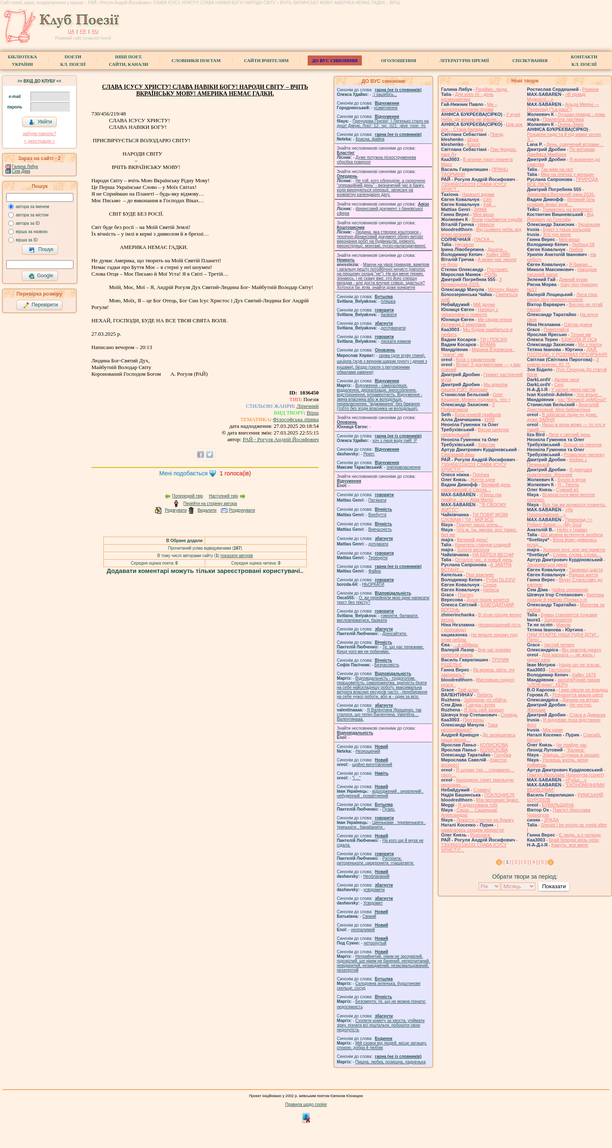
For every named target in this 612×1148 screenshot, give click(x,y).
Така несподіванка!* (469, 727)
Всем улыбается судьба (497, 219)
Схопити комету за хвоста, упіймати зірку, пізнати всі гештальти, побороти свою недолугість (380, 1025)
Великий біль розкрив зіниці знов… (561, 202)
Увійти (40, 122)
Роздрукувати (242, 510)
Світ (487, 199)
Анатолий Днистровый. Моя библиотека (563, 407)
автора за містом (32, 215)
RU (95, 31)
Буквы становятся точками (569, 614)
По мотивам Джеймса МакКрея (561, 152)
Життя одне (482, 479)
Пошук (41, 249)
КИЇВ (489, 419)
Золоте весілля (473, 549)
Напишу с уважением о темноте (469, 312)
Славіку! (482, 789)
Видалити (207, 510)
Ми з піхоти (590, 344)
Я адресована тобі (477, 804)
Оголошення (398, 60)
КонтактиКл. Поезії (584, 60)
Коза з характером (475, 359)
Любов (576, 249)
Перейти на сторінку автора (210, 503)
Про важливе (480, 574)
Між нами (553, 729)
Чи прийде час (571, 744)
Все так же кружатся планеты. (574, 504)
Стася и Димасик (587, 714)
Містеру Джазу (503, 289)
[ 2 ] (516, 861)
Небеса (491, 589)
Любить (485, 694)
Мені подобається (183, 473)
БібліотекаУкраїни (22, 60)
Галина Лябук (25, 166)
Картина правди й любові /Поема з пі (565, 597)
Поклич (465, 594)
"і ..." (356, 778)
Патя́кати (377, 500)
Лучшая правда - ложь (581, 114)
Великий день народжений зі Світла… (476, 487)
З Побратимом (468, 407)
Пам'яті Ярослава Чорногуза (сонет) (565, 774)
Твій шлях (468, 689)
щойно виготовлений (372, 764)
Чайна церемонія (570, 589)
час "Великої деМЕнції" (582, 399)
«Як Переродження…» (550, 512)
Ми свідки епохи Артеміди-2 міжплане (476, 322)
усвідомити (373, 889)
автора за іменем (32, 206)
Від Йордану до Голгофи (560, 217)
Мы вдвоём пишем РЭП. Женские (474, 387)
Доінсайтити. (394, 633)
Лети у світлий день (569, 434)
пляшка (388, 301)
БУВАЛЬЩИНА (558, 804)
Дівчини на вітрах (580, 699)
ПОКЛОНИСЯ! (499, 794)
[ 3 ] (525, 861)
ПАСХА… (484, 239)
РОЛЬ (490, 274)
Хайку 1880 (498, 254)
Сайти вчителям (266, 60)
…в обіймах (465, 644)
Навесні (486, 224)
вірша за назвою (32, 231)
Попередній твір (187, 496)
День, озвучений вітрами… (575, 144)
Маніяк (563, 624)
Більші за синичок (583, 444)
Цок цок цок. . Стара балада (481, 127)
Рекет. (369, 454)
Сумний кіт (567, 489)
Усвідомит (373, 903)
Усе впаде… (589, 394)
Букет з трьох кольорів (566, 229)
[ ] (507, 861)
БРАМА (488, 344)
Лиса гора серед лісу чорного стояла (562, 297)
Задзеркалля (558, 619)
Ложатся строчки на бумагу (485, 819)
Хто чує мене (557, 234)
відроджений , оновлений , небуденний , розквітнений (380, 793)
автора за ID (28, 223)
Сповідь (509, 714)
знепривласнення (403, 467)
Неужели (464, 244)
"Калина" (575, 749)
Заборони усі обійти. (485, 699)
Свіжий (369, 916)
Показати (554, 886)
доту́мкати (379, 544)
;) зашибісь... (384, 94)
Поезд (496, 134)
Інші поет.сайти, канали (128, 60)
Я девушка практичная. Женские (559, 472)
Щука (473, 139)
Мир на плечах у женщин (567, 174)
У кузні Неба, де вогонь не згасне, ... (480, 117)
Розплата (480, 834)
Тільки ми (581, 334)
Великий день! (472, 539)
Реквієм (590, 89)
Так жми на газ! (557, 169)
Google (40, 276)
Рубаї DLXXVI (500, 579)
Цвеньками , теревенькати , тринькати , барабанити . (381, 824)
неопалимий (363, 929)
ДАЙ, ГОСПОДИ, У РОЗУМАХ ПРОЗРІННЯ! (567, 352)
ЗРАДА (551, 819)
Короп (473, 144)
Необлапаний (376, 876)
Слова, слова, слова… (577, 554)
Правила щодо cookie (306, 1104)
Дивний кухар (573, 279)
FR (83, 31)
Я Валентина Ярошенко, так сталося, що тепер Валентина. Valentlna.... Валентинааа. (379, 714)
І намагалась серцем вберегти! (472, 827)
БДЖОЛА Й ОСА (579, 339)
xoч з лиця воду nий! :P (394, 440)
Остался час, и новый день (483, 559)
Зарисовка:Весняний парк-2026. (561, 194)
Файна (375, 571)
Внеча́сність (380, 529)
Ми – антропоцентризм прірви (469, 107)
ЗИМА (480, 209)
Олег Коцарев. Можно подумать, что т (475, 397)
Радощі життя (583, 574)
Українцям (589, 224)
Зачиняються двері (547, 564)
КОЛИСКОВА (494, 744)
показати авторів (237, 555)
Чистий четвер (559, 644)
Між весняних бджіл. (497, 799)
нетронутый (375, 943)
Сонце (490, 584)
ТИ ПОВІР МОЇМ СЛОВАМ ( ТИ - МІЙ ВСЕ (474, 517)
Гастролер (560, 669)
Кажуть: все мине (569, 844)
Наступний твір (223, 496)
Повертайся (556, 329)
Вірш (313, 412)
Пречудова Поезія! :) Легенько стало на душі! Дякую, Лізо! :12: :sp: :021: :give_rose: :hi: (383, 123)
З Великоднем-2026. (471, 282)
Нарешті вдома (478, 194)
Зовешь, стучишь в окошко (570, 754)
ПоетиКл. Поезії (73, 60)
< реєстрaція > (39, 140)
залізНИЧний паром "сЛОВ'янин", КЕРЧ (563, 682)
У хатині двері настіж (573, 389)
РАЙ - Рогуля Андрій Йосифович (281, 439)
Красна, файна (370, 139)
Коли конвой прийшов (478, 414)
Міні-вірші (483, 214)
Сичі (558, 384)
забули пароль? (39, 133)
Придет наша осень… (479, 524)
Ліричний (307, 406)
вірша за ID (27, 240)
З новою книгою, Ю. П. (563, 362)
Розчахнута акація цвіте (577, 694)
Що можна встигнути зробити (572, 534)
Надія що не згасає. (580, 664)
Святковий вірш (457, 454)
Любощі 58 (583, 244)
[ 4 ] (533, 861)
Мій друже (484, 304)
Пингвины (473, 719)
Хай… (489, 204)
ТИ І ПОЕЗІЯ (493, 339)
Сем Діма (21, 171)
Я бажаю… (580, 264)
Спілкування (529, 60)
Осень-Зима (570, 124)
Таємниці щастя (586, 569)
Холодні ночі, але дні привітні (574, 549)
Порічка (481, 474)
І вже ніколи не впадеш (583, 689)
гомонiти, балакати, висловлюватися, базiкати (378, 618)
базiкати (389, 314)
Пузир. (388, 809)
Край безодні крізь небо (574, 839)
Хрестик (486, 444)
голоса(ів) (235, 473)
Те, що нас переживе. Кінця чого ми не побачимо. (380, 649)
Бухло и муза (571, 479)
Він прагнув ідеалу (582, 649)
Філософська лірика (296, 419)
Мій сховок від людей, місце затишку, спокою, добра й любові (382, 1045)
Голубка (502, 754)
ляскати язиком (396, 341)
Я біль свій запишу (484, 709)
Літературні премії (464, 60)
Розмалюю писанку (584, 454)
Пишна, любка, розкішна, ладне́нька (390, 1062)
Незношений (368, 751)
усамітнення (386, 108)
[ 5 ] (542, 861)
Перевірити (40, 305)
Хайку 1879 (584, 674)
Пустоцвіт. (497, 269)
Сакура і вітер (480, 704)
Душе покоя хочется (488, 599)
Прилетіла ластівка (563, 119)
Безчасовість (386, 665)
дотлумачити (393, 328)
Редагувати (175, 510)
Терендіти (378, 557)
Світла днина (578, 324)
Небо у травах (572, 529)
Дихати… (497, 249)
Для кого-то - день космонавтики (467, 97)
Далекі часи (566, 379)
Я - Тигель (568, 484)
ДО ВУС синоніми (334, 60)
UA (71, 31)
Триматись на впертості (567, 209)
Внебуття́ (377, 514)
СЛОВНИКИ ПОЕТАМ (196, 60)
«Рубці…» (575, 779)
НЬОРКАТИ (373, 584)
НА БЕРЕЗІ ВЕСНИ (493, 554)
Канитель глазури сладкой (483, 544)
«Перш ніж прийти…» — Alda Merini (471, 497)
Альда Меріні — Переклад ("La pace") (563, 107)
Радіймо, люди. (492, 89)
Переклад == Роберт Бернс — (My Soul (559, 522)
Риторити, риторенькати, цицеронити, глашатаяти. (375, 860)
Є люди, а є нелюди (580, 834)
